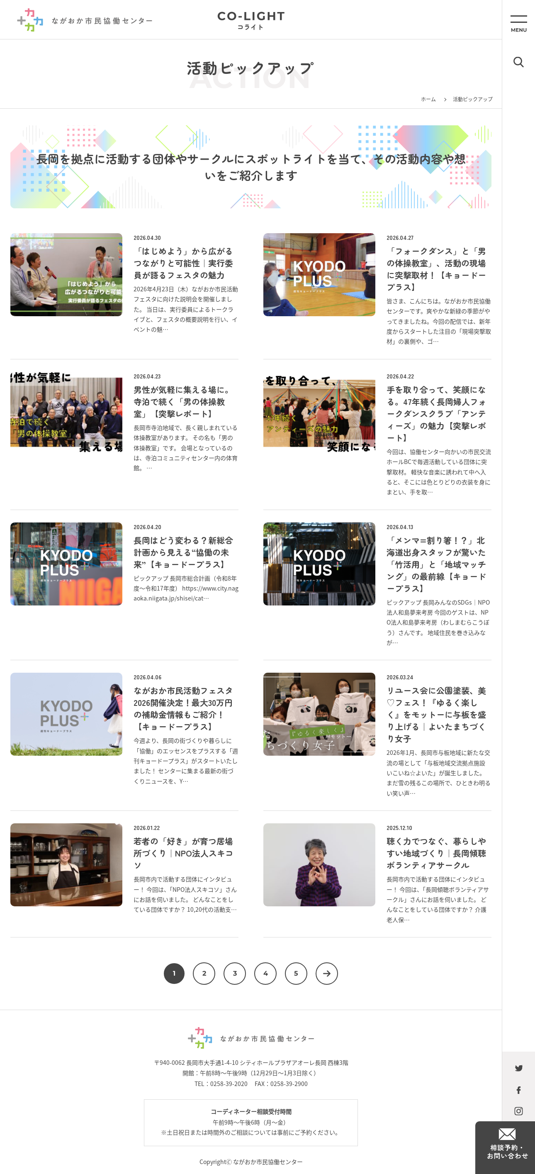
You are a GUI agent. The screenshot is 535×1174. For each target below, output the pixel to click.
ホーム (428, 99)
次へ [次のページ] (327, 973)
